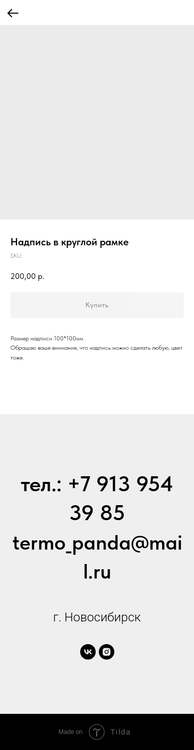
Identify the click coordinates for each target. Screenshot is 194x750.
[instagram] (106, 652)
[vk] (88, 652)
